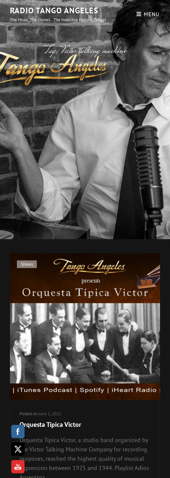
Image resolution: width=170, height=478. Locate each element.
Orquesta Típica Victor (50, 424)
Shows (27, 264)
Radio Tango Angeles (54, 10)
